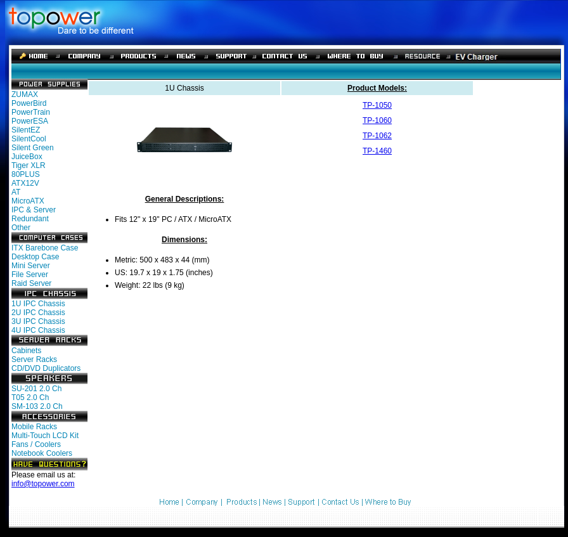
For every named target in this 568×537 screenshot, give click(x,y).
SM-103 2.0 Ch (37, 406)
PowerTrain (30, 112)
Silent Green (32, 147)
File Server (29, 274)
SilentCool (28, 138)
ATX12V (25, 183)
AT (15, 192)
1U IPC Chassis (38, 303)
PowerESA (29, 121)
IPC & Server (33, 209)
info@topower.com (43, 483)
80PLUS (25, 174)
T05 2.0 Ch (30, 397)
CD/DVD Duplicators (46, 368)
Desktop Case (35, 256)
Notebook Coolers (41, 453)
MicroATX (27, 201)
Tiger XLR (28, 165)
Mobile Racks (34, 426)
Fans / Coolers (36, 444)
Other (20, 227)
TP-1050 (377, 105)
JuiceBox (26, 156)
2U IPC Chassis (38, 312)
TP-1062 (377, 135)
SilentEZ (25, 130)
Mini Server (30, 265)
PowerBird (28, 103)
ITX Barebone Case (44, 247)
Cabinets (26, 350)
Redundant (30, 218)
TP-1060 (377, 120)
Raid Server (31, 283)
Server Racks (34, 359)
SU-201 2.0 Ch (36, 388)
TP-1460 (377, 150)
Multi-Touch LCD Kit (45, 435)
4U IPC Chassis (38, 330)
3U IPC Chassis (38, 321)
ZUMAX (24, 94)
